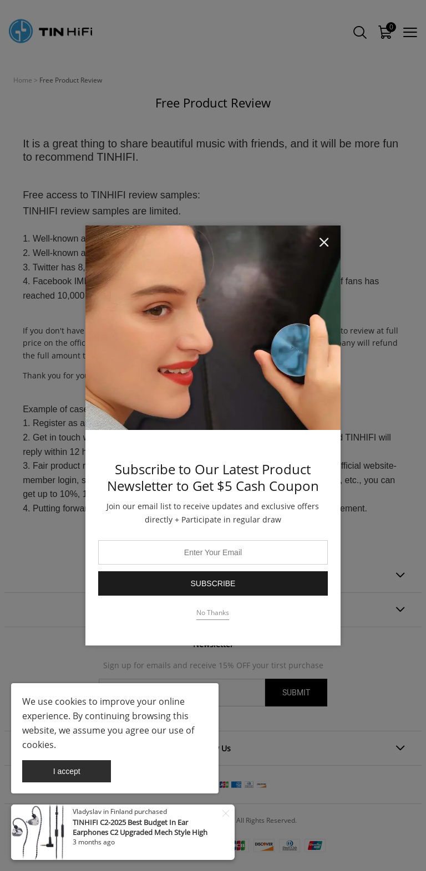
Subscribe (213, 583)
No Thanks (212, 612)
